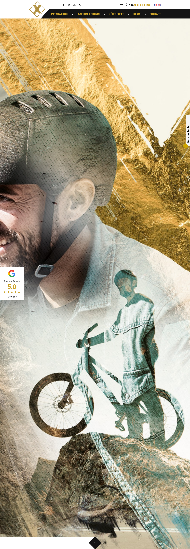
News (137, 14)
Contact (155, 14)
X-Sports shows (88, 14)
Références (116, 14)
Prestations (59, 14)
